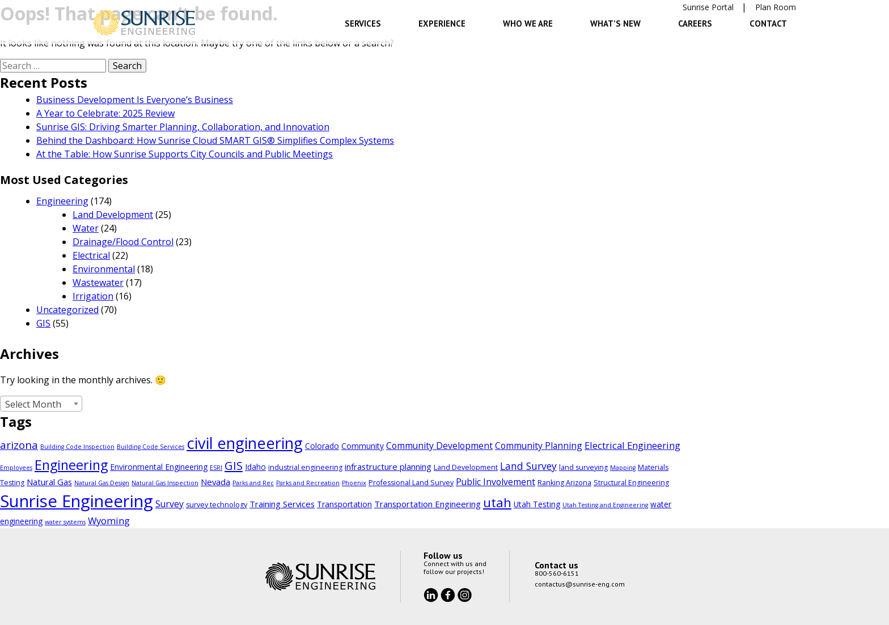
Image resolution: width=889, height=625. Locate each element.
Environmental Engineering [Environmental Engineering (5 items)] (159, 466)
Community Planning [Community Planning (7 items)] (538, 445)
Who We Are (528, 23)
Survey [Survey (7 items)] (169, 504)
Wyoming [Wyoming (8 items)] (109, 520)
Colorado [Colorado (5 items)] (322, 445)
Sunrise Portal (708, 7)
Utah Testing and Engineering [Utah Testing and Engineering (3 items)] (605, 505)
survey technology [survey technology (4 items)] (216, 505)
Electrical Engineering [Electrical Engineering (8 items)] (632, 445)
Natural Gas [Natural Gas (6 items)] (49, 481)
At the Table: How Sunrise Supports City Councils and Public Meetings (184, 154)
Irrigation (93, 296)
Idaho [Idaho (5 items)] (255, 466)
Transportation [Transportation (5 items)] (344, 504)
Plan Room (775, 7)
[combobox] (41, 404)
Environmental (104, 269)
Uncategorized (67, 309)
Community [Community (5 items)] (362, 445)
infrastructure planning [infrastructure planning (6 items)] (388, 466)
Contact (768, 23)
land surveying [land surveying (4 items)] (583, 467)
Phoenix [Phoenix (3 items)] (354, 483)
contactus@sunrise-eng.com (580, 584)
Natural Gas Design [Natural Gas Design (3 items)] (101, 483)
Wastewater (98, 282)
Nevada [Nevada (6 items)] (215, 481)
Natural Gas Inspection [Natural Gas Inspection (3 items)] (165, 483)
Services (363, 23)
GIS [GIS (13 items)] (234, 465)
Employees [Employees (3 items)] (16, 468)
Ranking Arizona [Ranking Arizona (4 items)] (564, 482)
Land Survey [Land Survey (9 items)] (528, 466)
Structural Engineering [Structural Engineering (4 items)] (631, 482)
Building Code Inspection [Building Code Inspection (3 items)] (77, 447)
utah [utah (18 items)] (497, 502)
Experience (441, 23)
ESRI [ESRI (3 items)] (216, 468)
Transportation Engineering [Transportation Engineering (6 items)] (427, 504)
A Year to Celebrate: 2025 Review (105, 113)
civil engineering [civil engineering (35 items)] (245, 443)
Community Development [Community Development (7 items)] (439, 445)
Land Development (113, 214)
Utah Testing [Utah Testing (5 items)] (537, 504)
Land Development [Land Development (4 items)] (466, 467)
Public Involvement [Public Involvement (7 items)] (495, 482)
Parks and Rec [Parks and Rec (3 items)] (253, 483)
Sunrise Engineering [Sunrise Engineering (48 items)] (76, 501)
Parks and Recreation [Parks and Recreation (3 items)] (308, 483)
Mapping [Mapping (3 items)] (623, 468)
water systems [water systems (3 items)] (65, 522)
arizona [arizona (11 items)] (19, 445)
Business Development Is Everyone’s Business (134, 99)
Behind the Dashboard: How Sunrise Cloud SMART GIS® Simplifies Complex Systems (215, 140)
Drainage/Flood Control (123, 242)
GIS (43, 323)
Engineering (62, 201)
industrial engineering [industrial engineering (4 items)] (305, 467)
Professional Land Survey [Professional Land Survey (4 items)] (411, 482)
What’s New (615, 23)
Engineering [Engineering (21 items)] (71, 465)
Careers (695, 23)
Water (86, 228)
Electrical (91, 255)
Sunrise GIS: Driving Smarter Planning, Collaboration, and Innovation (182, 127)
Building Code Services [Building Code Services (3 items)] (150, 447)
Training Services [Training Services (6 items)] (282, 504)
